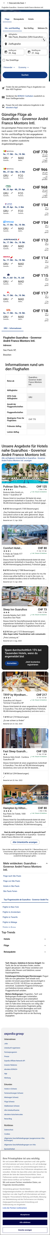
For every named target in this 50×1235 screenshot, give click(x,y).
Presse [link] (6, 1056)
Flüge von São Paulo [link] (11, 881)
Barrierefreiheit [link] (9, 1149)
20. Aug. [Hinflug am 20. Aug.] (12, 53)
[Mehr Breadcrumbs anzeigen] (4, 3)
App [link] (5, 1074)
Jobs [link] (6, 1044)
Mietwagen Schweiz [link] (11, 1097)
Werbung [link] (7, 1078)
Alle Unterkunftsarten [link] (11, 1110)
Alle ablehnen (25, 1226)
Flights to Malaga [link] (10, 922)
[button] (25, 939)
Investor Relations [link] (10, 1065)
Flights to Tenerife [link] (10, 917)
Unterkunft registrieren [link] (12, 1048)
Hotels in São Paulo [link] (11, 886)
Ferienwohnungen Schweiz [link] (13, 1093)
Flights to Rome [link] (9, 927)
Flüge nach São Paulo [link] (16, 3)
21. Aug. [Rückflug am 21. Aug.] (36, 53)
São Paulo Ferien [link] (10, 891)
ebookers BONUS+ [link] (10, 1069)
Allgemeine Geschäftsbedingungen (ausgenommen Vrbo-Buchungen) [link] (24, 1139)
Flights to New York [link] (11, 907)
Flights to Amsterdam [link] (12, 912)
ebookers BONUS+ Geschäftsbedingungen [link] (19, 1153)
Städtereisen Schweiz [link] (11, 1106)
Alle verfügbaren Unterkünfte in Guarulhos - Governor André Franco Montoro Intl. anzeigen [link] (23, 459)
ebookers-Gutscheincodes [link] (13, 1114)
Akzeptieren (25, 1218)
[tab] (7, 19)
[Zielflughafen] (25, 44)
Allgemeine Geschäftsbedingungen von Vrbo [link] (20, 1145)
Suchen (25, 75)
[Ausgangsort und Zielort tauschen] (44, 40)
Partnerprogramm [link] (10, 1052)
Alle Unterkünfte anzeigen (25, 842)
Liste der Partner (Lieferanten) (15, 1211)
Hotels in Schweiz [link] (10, 1089)
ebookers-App (11, 107)
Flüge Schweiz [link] (9, 1102)
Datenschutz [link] (8, 1130)
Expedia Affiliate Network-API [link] (14, 1061)
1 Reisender (9, 67)
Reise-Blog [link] (8, 1119)
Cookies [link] (7, 1134)
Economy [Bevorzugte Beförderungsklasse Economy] (24, 67)
